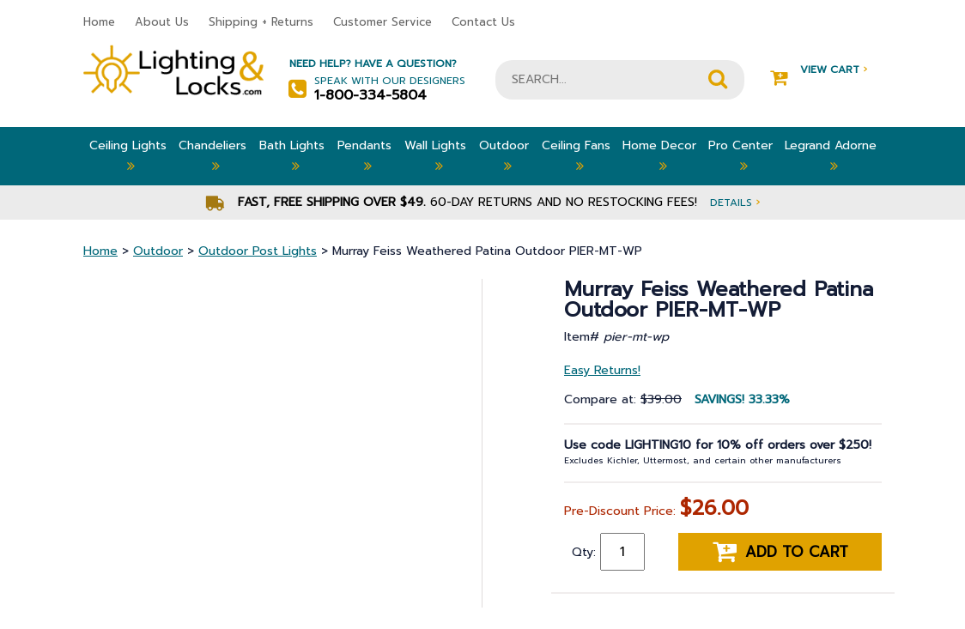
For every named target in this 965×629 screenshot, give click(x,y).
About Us (162, 22)
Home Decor (659, 155)
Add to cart (780, 552)
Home (99, 22)
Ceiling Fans (576, 155)
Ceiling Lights (128, 155)
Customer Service (382, 22)
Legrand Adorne (831, 155)
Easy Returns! (602, 370)
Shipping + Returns (261, 22)
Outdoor (504, 155)
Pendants (364, 155)
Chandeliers (212, 155)
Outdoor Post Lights (257, 251)
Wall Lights (435, 155)
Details (735, 202)
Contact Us (483, 22)
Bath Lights (292, 155)
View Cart (818, 70)
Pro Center (740, 155)
